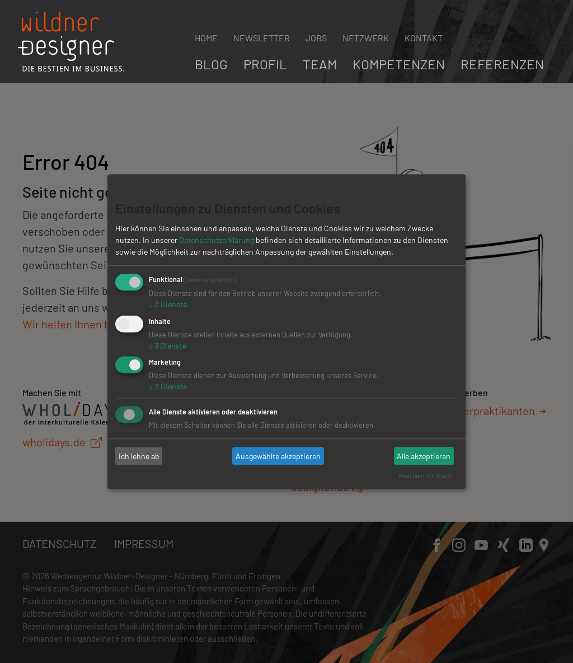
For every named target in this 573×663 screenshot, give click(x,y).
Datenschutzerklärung (216, 240)
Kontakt (424, 37)
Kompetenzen (399, 64)
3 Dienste (167, 345)
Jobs (316, 37)
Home (206, 37)
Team (320, 64)
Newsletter (261, 37)
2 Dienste (168, 304)
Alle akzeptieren (423, 456)
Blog (211, 64)
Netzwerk (365, 37)
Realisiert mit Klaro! (426, 475)
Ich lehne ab (139, 456)
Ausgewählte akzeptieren (278, 456)
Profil (265, 64)
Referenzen (502, 64)
